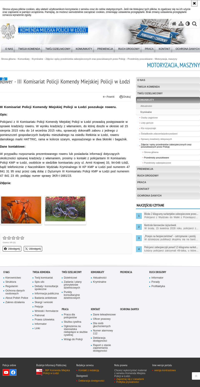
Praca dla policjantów (70, 316)
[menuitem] (9, 48)
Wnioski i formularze (46, 311)
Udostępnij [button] (12, 248)
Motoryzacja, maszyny (166, 59)
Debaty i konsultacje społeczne (46, 288)
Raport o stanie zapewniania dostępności (102, 348)
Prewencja (145, 169)
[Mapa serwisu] (181, 23)
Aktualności (146, 106)
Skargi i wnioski (44, 302)
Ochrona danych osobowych (15, 292)
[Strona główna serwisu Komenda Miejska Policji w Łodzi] (174, 23)
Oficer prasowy (102, 319)
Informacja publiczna (47, 293)
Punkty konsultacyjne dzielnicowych (72, 295)
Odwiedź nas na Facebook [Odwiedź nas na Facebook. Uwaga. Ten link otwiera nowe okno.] (13, 372)
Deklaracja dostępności (100, 339)
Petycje (39, 306)
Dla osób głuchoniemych (102, 325)
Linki (37, 328)
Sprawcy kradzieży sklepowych (156, 139)
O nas (141, 80)
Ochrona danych (149, 195)
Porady (155, 282)
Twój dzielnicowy (150, 93)
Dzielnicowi (70, 277)
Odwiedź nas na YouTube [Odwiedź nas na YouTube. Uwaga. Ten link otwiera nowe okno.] (6, 372)
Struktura (10, 282)
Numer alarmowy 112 (103, 332)
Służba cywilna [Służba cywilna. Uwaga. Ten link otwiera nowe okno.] (72, 322)
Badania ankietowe (46, 298)
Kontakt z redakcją (88, 370)
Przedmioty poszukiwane (140, 59)
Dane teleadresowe (104, 314)
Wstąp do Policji (73, 339)
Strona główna (8, 59)
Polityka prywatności (127, 382)
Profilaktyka (158, 286)
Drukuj (125, 96)
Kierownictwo (13, 277)
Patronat (40, 315)
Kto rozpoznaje (148, 128)
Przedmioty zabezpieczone (157, 163)
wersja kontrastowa (165, 370)
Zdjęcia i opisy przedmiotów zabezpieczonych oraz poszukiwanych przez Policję (85, 59)
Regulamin (11, 286)
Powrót (108, 96)
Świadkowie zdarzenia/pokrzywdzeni (159, 133)
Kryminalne (37, 59)
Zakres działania (15, 302)
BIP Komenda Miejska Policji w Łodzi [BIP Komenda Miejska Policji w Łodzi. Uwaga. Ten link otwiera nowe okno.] (56, 372)
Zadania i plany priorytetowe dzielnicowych (73, 285)
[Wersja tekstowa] (188, 23)
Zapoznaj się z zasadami (130, 379)
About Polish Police (16, 298)
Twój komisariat (44, 277)
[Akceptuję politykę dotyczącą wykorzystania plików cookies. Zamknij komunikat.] (194, 3)
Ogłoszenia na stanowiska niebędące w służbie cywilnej (76, 330)
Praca (141, 182)
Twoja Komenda (148, 86)
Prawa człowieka (44, 319)
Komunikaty (24, 59)
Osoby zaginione (149, 117)
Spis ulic (39, 282)
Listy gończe (147, 123)
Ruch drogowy (148, 175)
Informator (41, 324)
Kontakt (143, 189)
